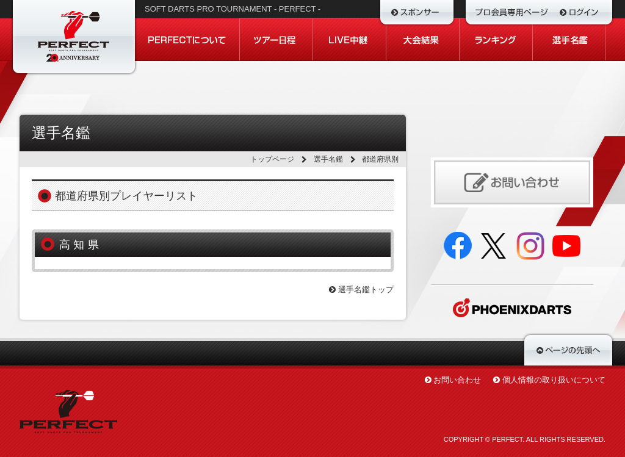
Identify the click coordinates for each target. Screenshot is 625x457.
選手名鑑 (328, 159)
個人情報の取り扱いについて (553, 379)
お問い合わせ (457, 379)
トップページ (272, 159)
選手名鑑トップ (361, 289)
